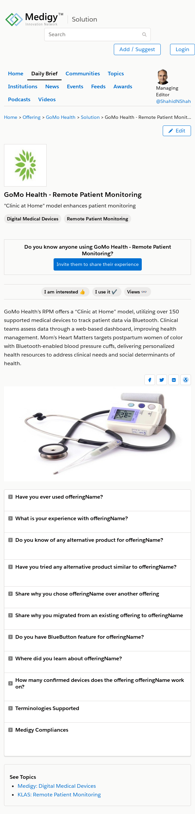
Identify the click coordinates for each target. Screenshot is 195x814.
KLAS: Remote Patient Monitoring (59, 794)
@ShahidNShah (173, 101)
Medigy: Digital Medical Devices (57, 785)
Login (182, 49)
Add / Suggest (137, 49)
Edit (176, 130)
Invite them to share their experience (98, 264)
